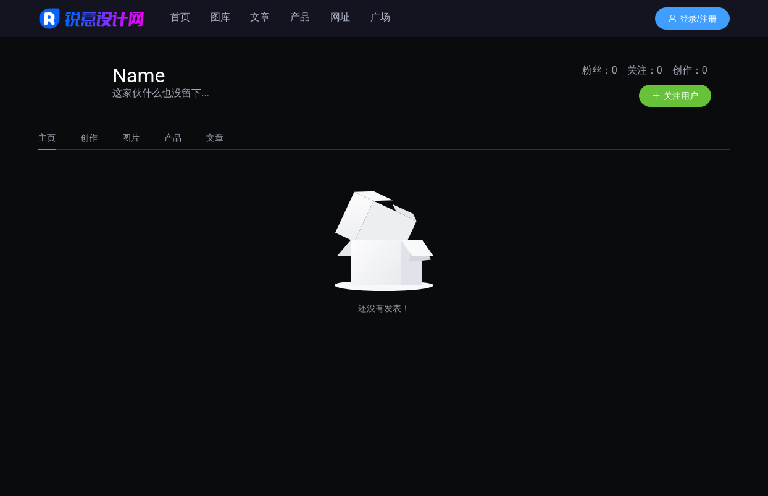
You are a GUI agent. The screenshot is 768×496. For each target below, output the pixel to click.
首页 (180, 17)
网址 (340, 17)
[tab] (53, 137)
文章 (260, 17)
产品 (300, 17)
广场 (380, 17)
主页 (47, 138)
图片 (131, 138)
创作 (89, 138)
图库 (220, 17)
